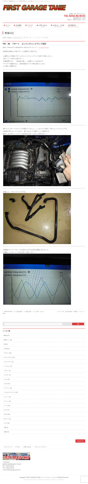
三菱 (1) (6, 427)
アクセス (17, 447)
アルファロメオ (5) (9, 357)
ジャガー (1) (7, 375)
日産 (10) (6, 432)
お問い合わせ (27, 447)
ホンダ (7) (6, 410)
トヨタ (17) (7, 383)
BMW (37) (6, 335)
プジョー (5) (7, 401)
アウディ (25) (7, 353)
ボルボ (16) (7, 414)
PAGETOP (80, 441)
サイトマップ (8, 447)
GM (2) (6, 344)
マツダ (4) (6, 423)
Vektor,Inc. (54, 479)
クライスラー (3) (8, 361)
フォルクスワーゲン (44, 47)
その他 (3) (6, 348)
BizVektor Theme (44, 479)
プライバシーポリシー (40, 447)
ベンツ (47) (7, 405)
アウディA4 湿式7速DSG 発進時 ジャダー (71, 311)
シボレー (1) (7, 370)
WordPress (34, 479)
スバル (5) (6, 379)
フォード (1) (7, 397)
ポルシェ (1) (7, 418)
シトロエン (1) (8, 366)
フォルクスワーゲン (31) (11, 392)
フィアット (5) (8, 388)
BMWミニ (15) (8, 340)
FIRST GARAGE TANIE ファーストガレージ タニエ (41, 477)
